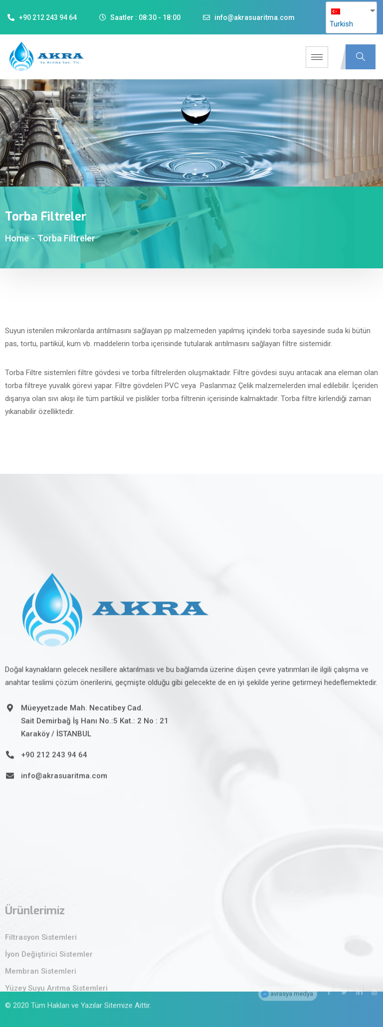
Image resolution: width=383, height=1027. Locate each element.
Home (17, 238)
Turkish (341, 18)
